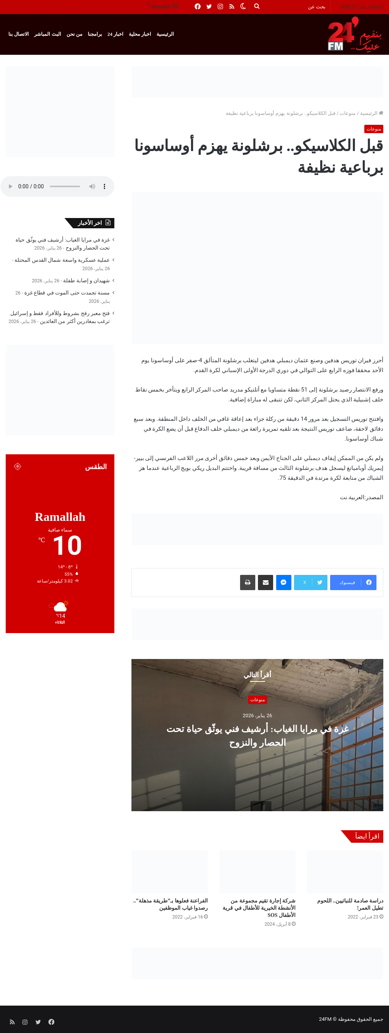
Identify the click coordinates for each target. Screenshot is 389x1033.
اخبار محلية (140, 34)
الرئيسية (165, 34)
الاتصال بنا (18, 34)
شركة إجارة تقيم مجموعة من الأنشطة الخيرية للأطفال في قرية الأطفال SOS (259, 908)
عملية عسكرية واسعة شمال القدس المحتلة (62, 260)
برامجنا (95, 34)
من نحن (74, 34)
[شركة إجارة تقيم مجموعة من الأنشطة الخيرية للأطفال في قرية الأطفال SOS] (257, 871)
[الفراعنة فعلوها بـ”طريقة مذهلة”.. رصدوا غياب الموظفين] (169, 871)
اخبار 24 (115, 34)
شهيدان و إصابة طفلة (86, 280)
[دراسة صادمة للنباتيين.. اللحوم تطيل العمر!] (345, 871)
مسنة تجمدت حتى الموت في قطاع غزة (67, 293)
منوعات (348, 113)
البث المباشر (47, 34)
